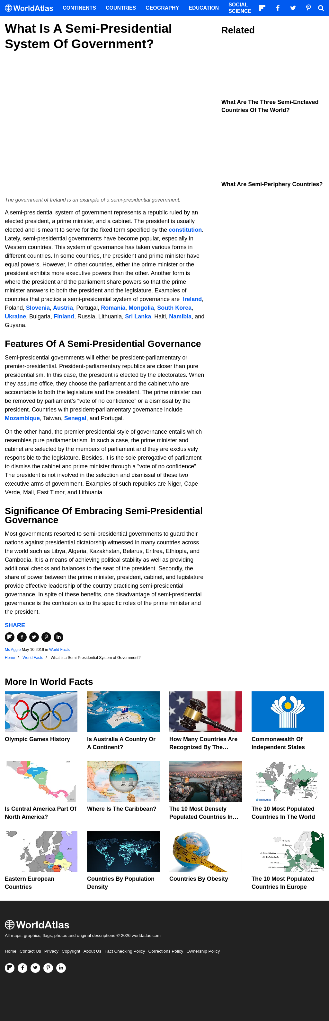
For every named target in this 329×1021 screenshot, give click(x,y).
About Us (93, 951)
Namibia (180, 316)
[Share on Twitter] (34, 637)
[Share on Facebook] (22, 637)
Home (10, 951)
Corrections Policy (165, 951)
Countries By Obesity (198, 879)
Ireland (192, 299)
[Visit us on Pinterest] (48, 968)
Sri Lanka (138, 316)
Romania (113, 308)
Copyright (71, 951)
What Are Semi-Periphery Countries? (272, 184)
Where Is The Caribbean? (121, 809)
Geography (162, 8)
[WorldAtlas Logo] (31, 8)
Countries (121, 8)
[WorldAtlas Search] (321, 8)
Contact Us (30, 951)
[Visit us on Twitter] (35, 968)
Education (204, 8)
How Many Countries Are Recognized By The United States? (203, 747)
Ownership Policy (203, 951)
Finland (64, 316)
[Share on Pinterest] (46, 637)
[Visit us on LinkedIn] (61, 968)
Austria (63, 308)
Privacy (51, 951)
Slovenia (38, 308)
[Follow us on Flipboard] (9, 968)
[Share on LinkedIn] (58, 637)
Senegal (75, 418)
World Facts (59, 649)
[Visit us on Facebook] (22, 968)
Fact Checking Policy (124, 951)
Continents (79, 8)
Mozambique (22, 418)
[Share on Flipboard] (9, 637)
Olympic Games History (37, 739)
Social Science (239, 8)
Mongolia (141, 308)
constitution (185, 230)
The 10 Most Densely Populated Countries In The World (201, 817)
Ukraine (15, 316)
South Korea (174, 308)
